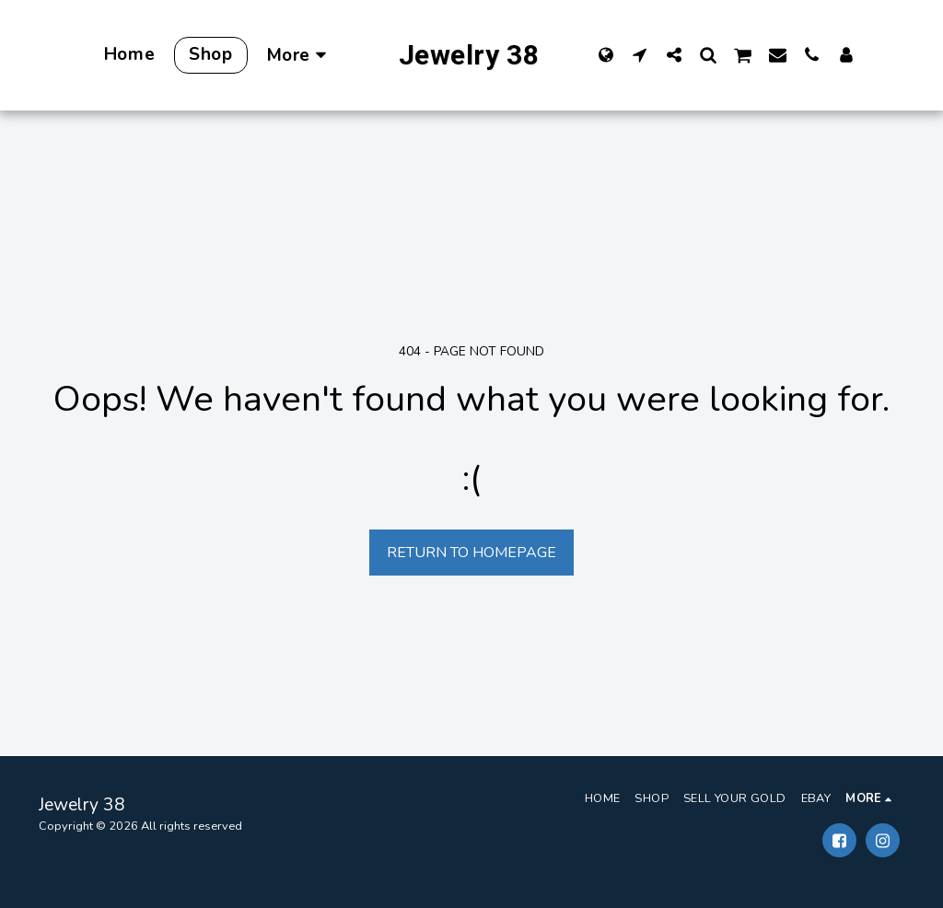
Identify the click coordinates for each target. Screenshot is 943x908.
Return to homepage (471, 552)
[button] (640, 54)
